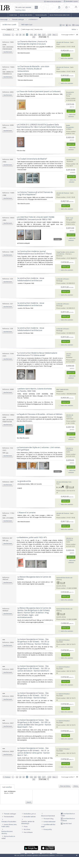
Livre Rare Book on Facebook (68, 819)
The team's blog (47, 819)
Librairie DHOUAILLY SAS (63, 482)
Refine (75, 29)
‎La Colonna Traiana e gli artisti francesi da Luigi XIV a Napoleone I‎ (35, 193)
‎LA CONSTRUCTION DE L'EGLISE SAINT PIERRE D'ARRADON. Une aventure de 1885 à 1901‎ (35, 218)
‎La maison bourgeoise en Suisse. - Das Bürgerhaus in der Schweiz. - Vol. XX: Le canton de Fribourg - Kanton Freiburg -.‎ (33, 641)
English (23, 853)
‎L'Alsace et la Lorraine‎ (26, 512)
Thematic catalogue (18, 19)
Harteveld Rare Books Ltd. (64, 578)
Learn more (59, 855)
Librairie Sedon (71, 159)
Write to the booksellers (52, 1)
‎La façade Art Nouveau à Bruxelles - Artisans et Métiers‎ (39, 414)
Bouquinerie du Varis (70, 93)
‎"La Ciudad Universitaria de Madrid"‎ (32, 159)
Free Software (28, 832)
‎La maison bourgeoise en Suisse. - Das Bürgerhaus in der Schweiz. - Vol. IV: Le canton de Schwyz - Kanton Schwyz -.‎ (33, 695)
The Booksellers (41, 15)
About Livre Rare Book (48, 816)
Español (54, 853)
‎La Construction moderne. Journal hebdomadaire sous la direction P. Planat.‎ (34, 252)
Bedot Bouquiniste (70, 126)
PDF (62, 25)
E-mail (75, 25)
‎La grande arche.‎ (24, 481)
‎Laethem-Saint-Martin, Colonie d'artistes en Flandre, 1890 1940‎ (34, 390)
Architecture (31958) (9, 24)
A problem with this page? (48, 825)
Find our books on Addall (8, 837)
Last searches (7, 787)
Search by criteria (20, 10)
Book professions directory (60, 15)
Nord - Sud (69, 218)
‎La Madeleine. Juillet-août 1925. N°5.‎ (32, 537)
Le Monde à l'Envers (62, 279)
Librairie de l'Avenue (62, 42)
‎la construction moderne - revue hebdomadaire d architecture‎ (30, 279)
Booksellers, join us (28, 814)
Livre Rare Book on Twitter (68, 815)
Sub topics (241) (27, 24)
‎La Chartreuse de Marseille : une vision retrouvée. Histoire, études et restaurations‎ (33, 68)
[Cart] (59, 7)
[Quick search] (26, 7)
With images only (27, 29)
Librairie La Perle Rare (69, 449)
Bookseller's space (71, 1)
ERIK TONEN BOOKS (62, 389)
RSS (68, 25)
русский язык (46, 853)
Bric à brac (27, 829)
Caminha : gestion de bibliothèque (27, 822)
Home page (13, 15)
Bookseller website (28, 817)
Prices (26, 826)
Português (37, 853)
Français (29, 853)
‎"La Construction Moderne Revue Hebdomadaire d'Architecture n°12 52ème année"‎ (37, 354)
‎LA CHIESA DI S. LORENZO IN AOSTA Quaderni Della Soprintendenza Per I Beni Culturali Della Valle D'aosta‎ (39, 125)
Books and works (26, 15)
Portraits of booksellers (9, 821)
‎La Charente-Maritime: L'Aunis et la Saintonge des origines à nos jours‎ (32, 42)
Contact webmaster (48, 822)
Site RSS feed (66, 823)
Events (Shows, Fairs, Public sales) (9, 825)
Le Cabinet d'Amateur (63, 640)
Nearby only (38, 29)
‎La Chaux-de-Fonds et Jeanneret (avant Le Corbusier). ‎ (39, 91)
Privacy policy (46, 829)
